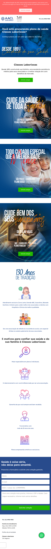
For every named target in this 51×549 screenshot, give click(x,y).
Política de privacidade (9, 532)
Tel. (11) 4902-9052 (44, 19)
